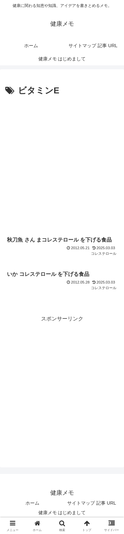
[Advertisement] (62, 163)
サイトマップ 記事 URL (91, 503)
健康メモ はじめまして (62, 512)
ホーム (32, 503)
